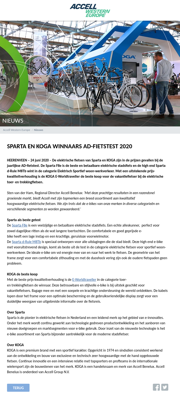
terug (18, 387)
